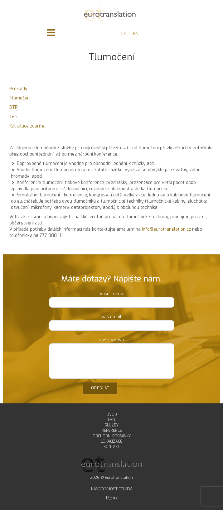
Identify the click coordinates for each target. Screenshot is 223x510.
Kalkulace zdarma (27, 126)
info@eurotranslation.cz (166, 229)
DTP (13, 107)
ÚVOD (111, 414)
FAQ (111, 419)
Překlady (18, 89)
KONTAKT (112, 446)
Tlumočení (20, 98)
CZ (123, 34)
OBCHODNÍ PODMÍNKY (112, 436)
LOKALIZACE (111, 441)
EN (135, 34)
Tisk (13, 117)
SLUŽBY (111, 425)
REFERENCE (111, 430)
